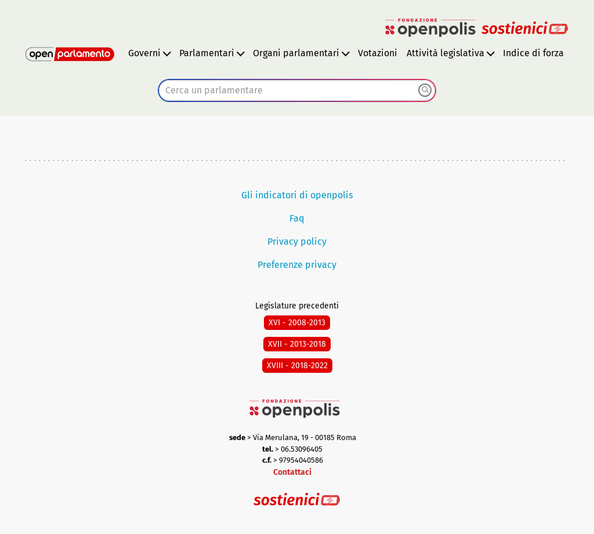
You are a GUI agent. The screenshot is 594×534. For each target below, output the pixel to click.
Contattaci (292, 472)
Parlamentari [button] (206, 53)
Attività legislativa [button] (445, 53)
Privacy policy (297, 241)
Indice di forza (533, 53)
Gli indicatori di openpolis (297, 195)
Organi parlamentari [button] (296, 53)
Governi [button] (144, 53)
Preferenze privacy (297, 264)
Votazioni (377, 53)
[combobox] (297, 90)
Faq (297, 218)
